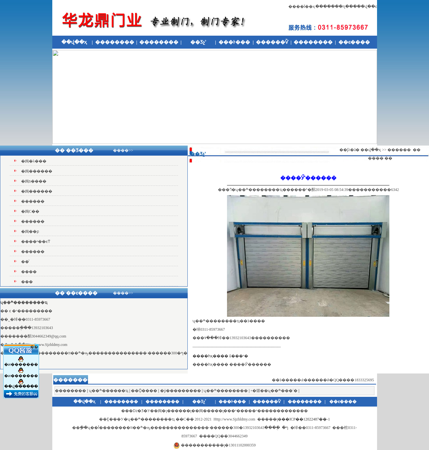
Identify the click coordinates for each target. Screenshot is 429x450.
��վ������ (20, 382)
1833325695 (364, 380)
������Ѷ (272, 42)
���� (29, 271)
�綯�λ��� (33, 161)
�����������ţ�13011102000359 (218, 445)
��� (27, 281)
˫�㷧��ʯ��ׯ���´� (274, 390)
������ (32, 201)
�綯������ (36, 171)
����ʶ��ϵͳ (35, 241)
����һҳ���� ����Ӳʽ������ (232, 364)
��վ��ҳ (74, 42)
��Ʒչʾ (198, 42)
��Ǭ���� (144, 390)
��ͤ (25, 261)
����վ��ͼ (363, 6)
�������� (114, 42)
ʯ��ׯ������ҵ (108, 390)
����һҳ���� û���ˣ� (220, 356)
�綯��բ (30, 231)
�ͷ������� (20, 359)
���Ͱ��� (234, 42)
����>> (123, 150)
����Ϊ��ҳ (301, 6)
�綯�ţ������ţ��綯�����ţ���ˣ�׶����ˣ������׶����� (227, 411)
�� (34, 344)
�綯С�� (30, 211)
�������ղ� (332, 6)
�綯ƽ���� (33, 181)
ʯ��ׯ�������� (226, 390)
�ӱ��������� (180, 390)
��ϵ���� (354, 42)
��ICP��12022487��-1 (306, 419)
